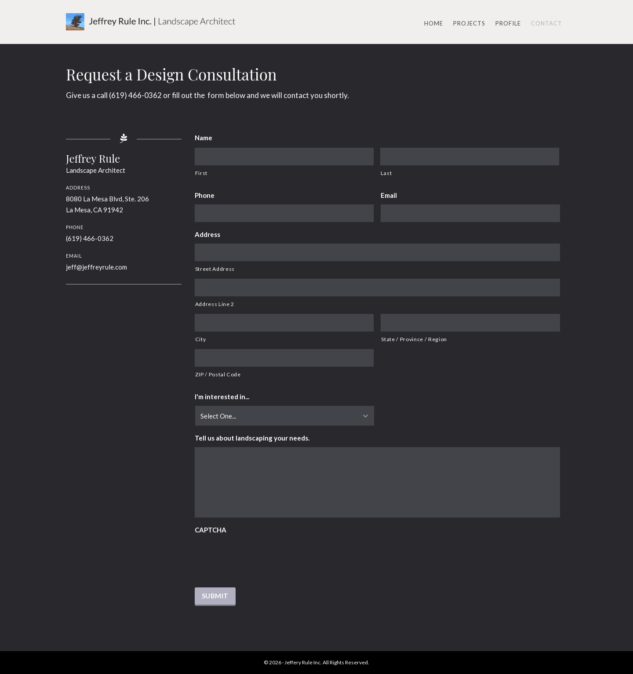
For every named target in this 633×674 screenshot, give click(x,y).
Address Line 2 (214, 304)
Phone (205, 195)
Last (386, 173)
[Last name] (469, 156)
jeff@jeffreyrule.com (96, 267)
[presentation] (261, 556)
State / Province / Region (414, 339)
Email (389, 195)
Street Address (215, 269)
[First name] (284, 156)
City (200, 339)
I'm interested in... (222, 397)
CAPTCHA (210, 530)
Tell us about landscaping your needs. (252, 438)
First (201, 173)
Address (207, 234)
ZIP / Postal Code (218, 374)
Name (203, 138)
